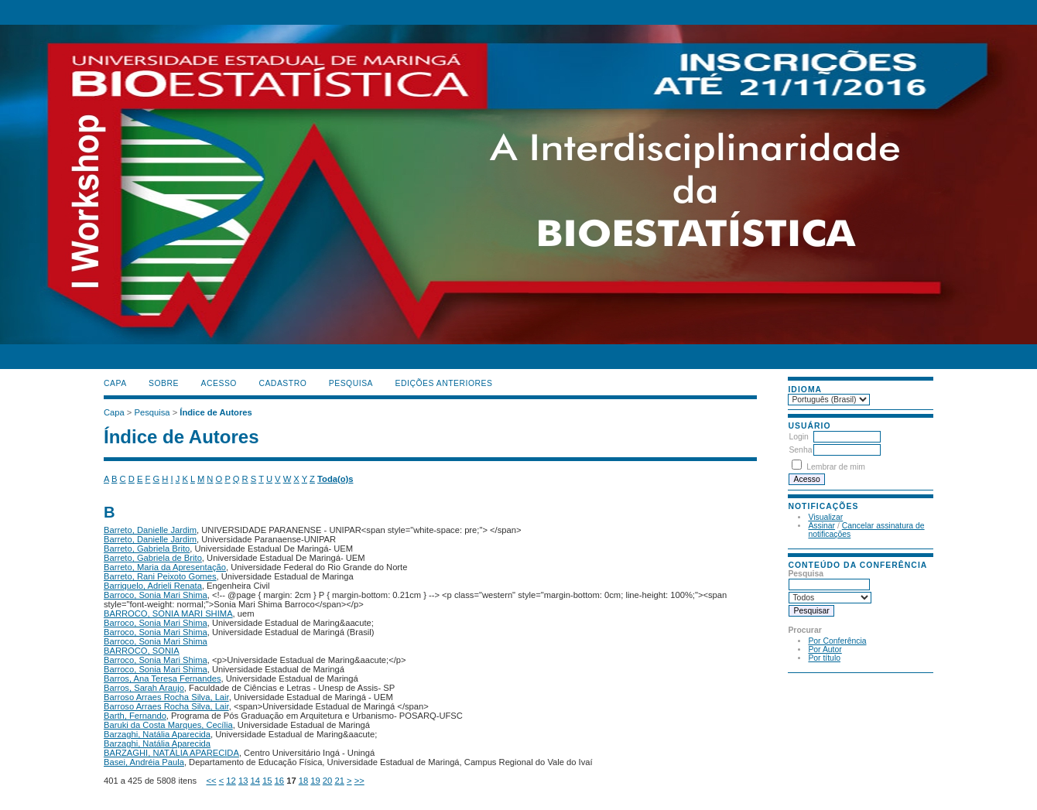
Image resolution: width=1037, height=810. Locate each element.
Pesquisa (351, 383)
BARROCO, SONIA (142, 650)
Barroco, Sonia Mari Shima (155, 595)
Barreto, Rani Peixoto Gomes (160, 576)
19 (315, 780)
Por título (824, 658)
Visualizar (825, 517)
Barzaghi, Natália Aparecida (157, 734)
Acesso (219, 383)
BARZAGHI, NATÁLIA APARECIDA (171, 752)
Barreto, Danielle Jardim (150, 530)
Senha (800, 450)
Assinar (821, 525)
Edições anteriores (444, 383)
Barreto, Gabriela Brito (147, 548)
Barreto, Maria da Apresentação (165, 567)
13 (243, 780)
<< (212, 780)
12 (230, 780)
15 (267, 780)
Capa (115, 383)
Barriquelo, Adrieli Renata (153, 585)
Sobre (164, 383)
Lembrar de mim (835, 467)
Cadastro (282, 383)
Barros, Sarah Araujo (144, 687)
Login (798, 436)
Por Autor (824, 649)
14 (254, 780)
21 (339, 780)
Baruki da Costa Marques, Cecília (168, 725)
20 (327, 780)
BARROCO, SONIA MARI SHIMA (168, 613)
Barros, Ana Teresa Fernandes (162, 678)
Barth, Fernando (135, 715)
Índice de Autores (216, 412)
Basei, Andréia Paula (144, 762)
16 (279, 780)
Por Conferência (837, 641)
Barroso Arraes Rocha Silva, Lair (166, 697)
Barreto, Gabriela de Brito (153, 557)
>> (359, 780)
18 (303, 780)
